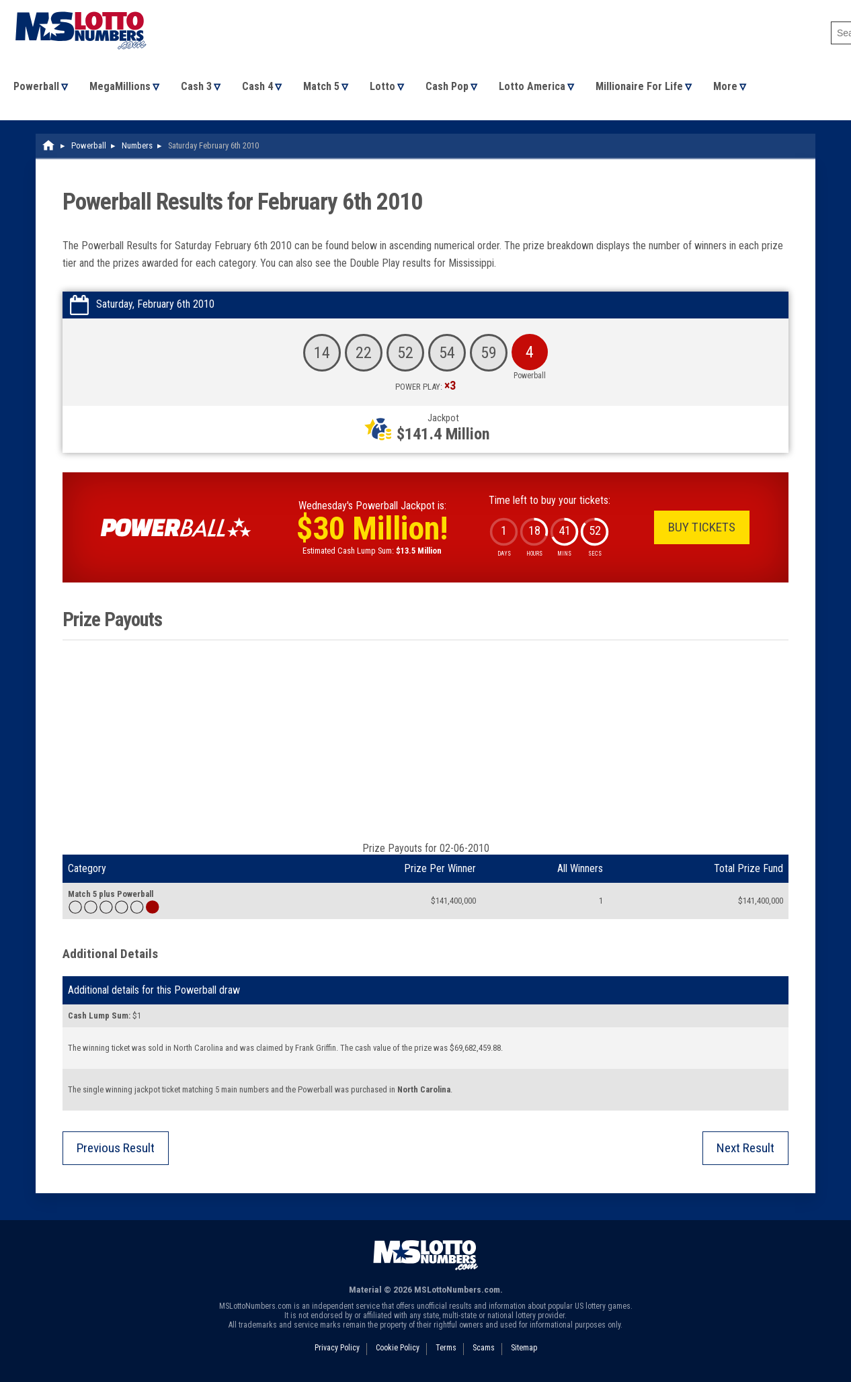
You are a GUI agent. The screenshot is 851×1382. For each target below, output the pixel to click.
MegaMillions (120, 86)
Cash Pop (447, 86)
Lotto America (532, 86)
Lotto (382, 86)
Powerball (36, 86)
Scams (484, 1347)
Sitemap (524, 1347)
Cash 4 (257, 86)
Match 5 (321, 86)
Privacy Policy (337, 1347)
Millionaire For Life (639, 86)
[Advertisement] (426, 741)
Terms (446, 1347)
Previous (116, 1148)
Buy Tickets (701, 527)
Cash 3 (196, 86)
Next (745, 1148)
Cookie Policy (397, 1347)
